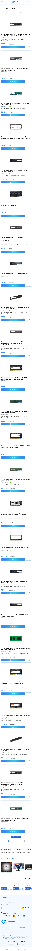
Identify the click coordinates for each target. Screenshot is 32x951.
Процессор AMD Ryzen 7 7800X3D (5, 874)
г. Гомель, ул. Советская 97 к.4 (9, 909)
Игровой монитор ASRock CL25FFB (17, 874)
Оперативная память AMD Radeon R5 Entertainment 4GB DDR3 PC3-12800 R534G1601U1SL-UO (12, 239)
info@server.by (11, 938)
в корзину (4, 888)
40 (23, 841)
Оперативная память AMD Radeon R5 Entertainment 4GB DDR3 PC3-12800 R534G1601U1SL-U (12, 343)
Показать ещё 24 (16, 836)
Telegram (15, 941)
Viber (10, 941)
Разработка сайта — (12, 944)
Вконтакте (22, 941)
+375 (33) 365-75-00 (15, 913)
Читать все (4, 854)
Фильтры (3, 12)
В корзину (13, 47)
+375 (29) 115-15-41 (6, 913)
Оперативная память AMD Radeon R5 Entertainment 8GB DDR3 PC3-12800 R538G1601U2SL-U (12, 784)
